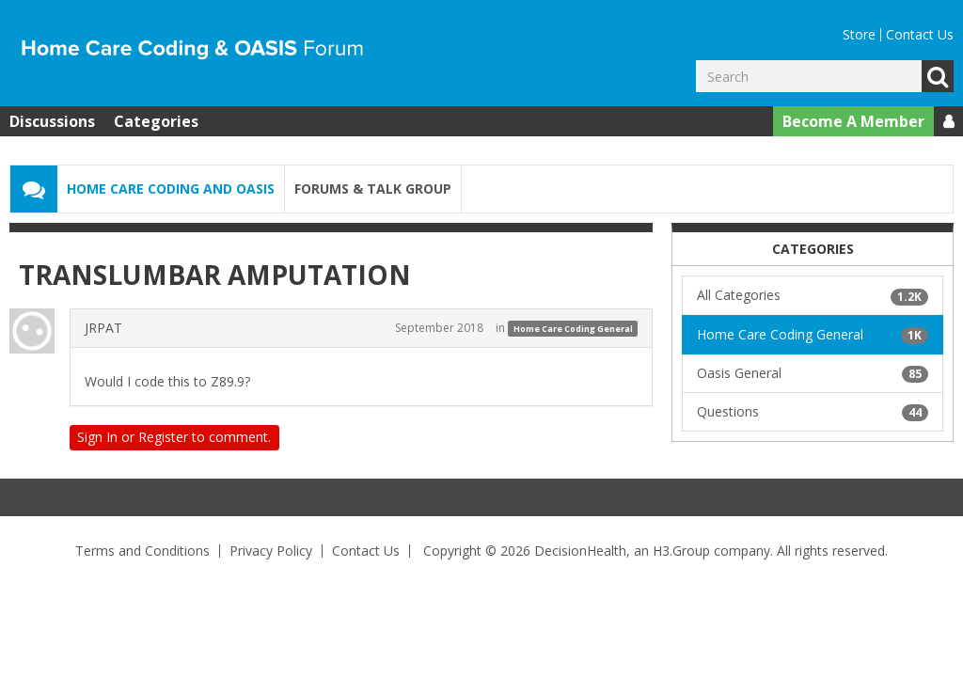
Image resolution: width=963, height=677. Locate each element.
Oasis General (812, 373)
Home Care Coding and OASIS (171, 188)
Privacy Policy (270, 550)
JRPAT (103, 328)
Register (163, 437)
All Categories (812, 295)
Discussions (52, 121)
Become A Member (853, 121)
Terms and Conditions (142, 550)
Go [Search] (938, 76)
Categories (156, 121)
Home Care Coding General (573, 329)
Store (859, 34)
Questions (812, 411)
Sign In (97, 437)
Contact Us (920, 34)
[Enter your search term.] (809, 76)
